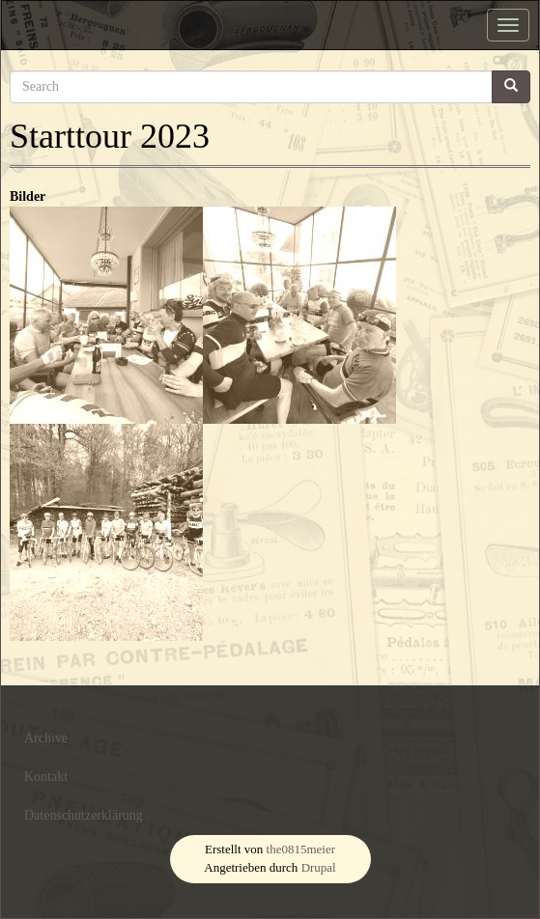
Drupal (318, 867)
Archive (46, 738)
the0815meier (301, 849)
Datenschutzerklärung (83, 815)
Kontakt (46, 776)
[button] (106, 315)
